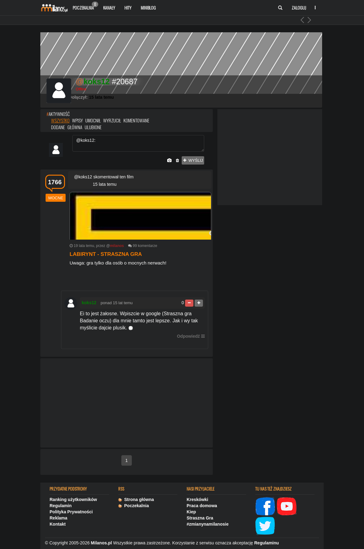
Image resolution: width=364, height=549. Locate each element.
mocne (55, 198)
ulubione (93, 127)
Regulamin (61, 505)
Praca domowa (202, 505)
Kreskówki (197, 499)
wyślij (193, 160)
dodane (58, 127)
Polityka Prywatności (71, 511)
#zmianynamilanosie (208, 524)
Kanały (109, 7)
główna (74, 127)
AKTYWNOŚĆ (58, 113)
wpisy (77, 120)
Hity (127, 7)
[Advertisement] (126, 403)
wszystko (60, 120)
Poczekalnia (85, 6)
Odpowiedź (188, 336)
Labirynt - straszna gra (106, 254)
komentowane (136, 120)
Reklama (58, 517)
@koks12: (138, 143)
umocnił (93, 120)
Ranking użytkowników (73, 499)
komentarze (147, 246)
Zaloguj (299, 7)
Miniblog (148, 7)
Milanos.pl (101, 542)
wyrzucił (112, 120)
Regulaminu (266, 542)
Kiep (191, 511)
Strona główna (136, 499)
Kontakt (58, 524)
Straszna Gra (200, 517)
